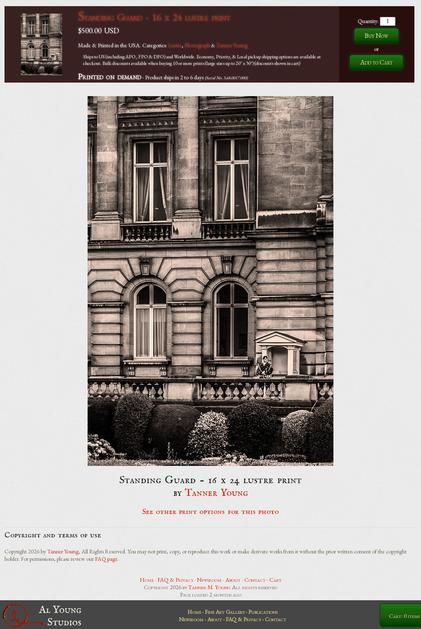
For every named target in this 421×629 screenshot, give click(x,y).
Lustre (175, 45)
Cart (275, 579)
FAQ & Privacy (175, 579)
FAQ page (106, 558)
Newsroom (209, 579)
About (233, 579)
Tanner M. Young (209, 587)
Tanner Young (232, 45)
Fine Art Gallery (225, 611)
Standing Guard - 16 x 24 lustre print (154, 17)
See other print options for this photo (210, 512)
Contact (255, 579)
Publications (263, 611)
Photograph (197, 45)
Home (147, 579)
